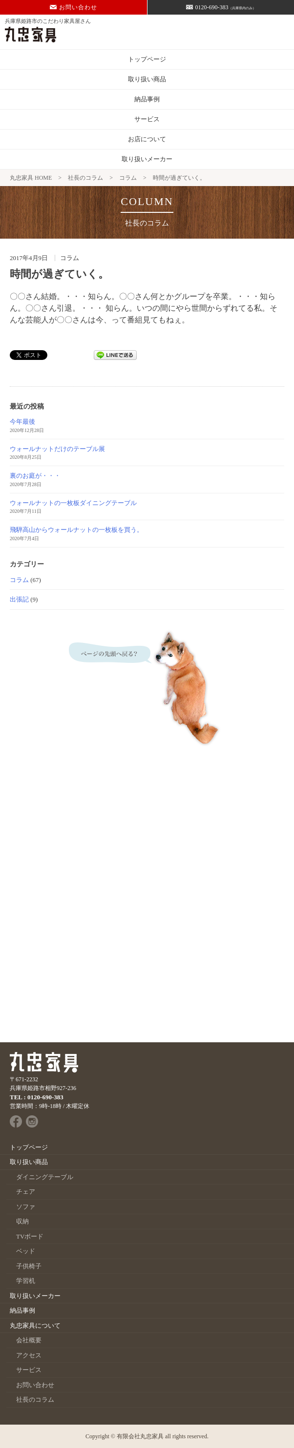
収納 (22, 1221)
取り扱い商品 (147, 79)
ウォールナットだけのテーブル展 (57, 448)
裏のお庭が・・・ (35, 475)
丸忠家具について (35, 1325)
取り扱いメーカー (147, 159)
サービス (147, 119)
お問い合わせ (73, 7)
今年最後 (22, 421)
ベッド (25, 1251)
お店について (147, 139)
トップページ (147, 59)
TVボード (29, 1236)
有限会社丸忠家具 (140, 1436)
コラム (19, 579)
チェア (25, 1191)
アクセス (29, 1355)
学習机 (25, 1280)
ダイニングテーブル (44, 1177)
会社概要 (29, 1340)
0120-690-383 (221, 7)
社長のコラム (35, 1399)
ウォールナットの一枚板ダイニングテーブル (73, 503)
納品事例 (147, 99)
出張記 (19, 599)
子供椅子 (29, 1266)
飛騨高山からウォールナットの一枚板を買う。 (76, 529)
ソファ (25, 1206)
